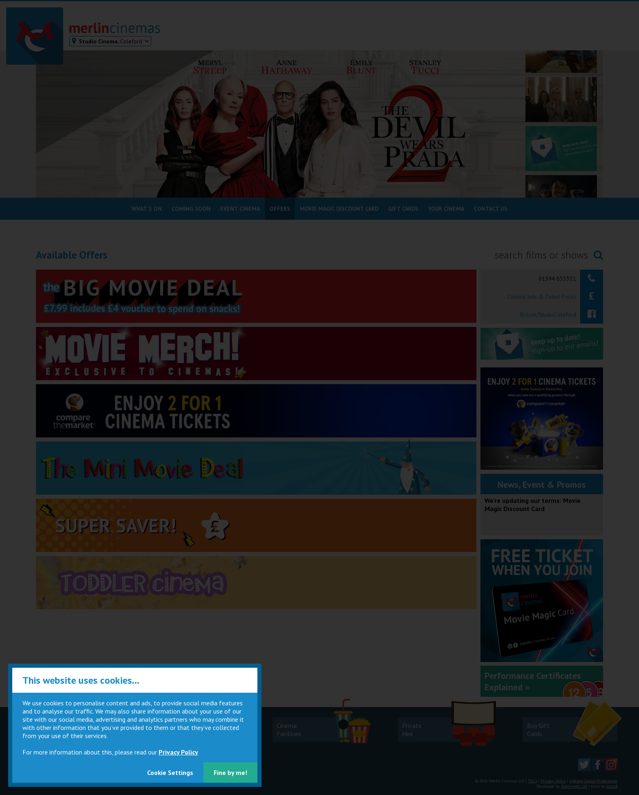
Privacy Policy (178, 752)
